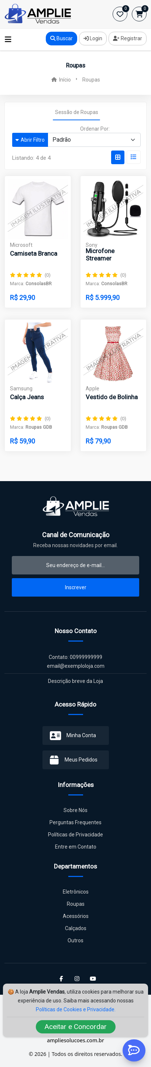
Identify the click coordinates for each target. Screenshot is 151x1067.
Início (61, 80)
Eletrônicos (76, 892)
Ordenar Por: (95, 129)
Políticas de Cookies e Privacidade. (76, 1009)
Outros (75, 940)
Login (92, 38)
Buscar (61, 38)
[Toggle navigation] (8, 39)
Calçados (75, 928)
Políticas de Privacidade (75, 835)
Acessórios (76, 916)
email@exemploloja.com (75, 666)
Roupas (76, 904)
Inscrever (75, 587)
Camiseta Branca (33, 253)
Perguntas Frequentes (75, 822)
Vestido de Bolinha (112, 397)
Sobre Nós (75, 810)
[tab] (117, 157)
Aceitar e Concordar (76, 1026)
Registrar (127, 38)
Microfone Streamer (100, 254)
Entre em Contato (75, 847)
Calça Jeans (27, 397)
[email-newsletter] (75, 565)
